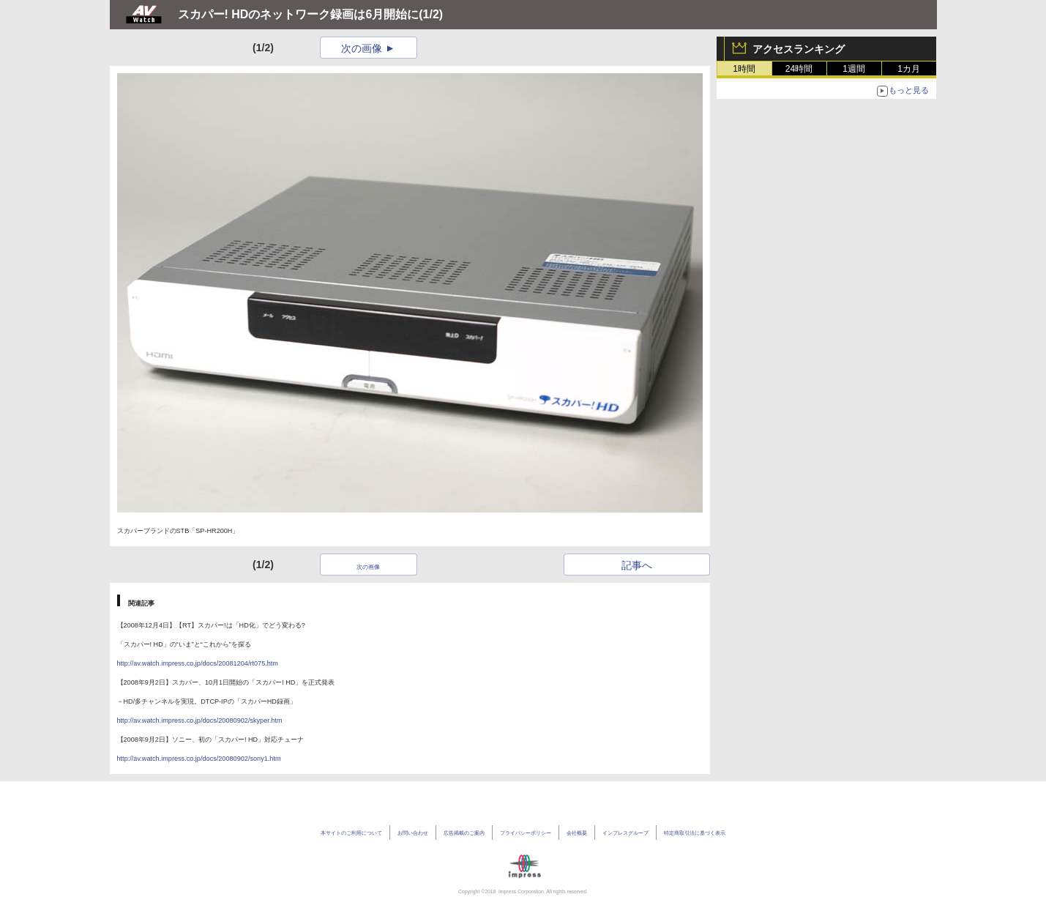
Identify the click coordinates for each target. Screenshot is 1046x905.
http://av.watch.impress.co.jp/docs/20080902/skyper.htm (200, 720)
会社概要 (577, 832)
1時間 (744, 69)
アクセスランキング (798, 49)
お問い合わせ (412, 832)
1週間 (854, 69)
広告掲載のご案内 (464, 832)
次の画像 (361, 48)
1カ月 (908, 69)
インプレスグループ (625, 832)
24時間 (798, 69)
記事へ (636, 565)
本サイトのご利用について (351, 832)
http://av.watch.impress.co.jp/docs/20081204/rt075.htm (197, 663)
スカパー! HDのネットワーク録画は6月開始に (298, 14)
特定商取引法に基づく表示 (694, 832)
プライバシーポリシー (525, 832)
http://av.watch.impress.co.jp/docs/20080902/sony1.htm (199, 758)
